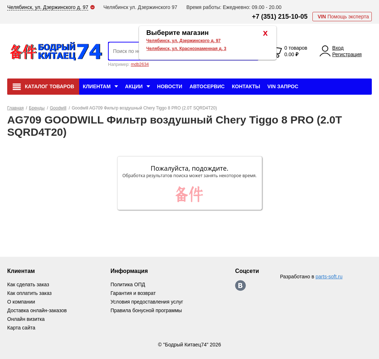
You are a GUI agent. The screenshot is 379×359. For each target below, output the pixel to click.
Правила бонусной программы (146, 310)
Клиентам (96, 86)
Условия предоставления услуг (146, 302)
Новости (169, 86)
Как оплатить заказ (29, 293)
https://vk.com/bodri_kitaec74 (240, 285)
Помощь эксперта (343, 16)
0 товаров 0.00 (295, 51)
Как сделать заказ (28, 284)
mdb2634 (140, 64)
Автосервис (207, 86)
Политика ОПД (127, 284)
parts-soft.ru (329, 276)
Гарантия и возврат (133, 293)
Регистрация (347, 54)
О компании (21, 302)
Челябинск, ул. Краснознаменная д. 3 (186, 48)
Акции (134, 86)
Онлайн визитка (26, 319)
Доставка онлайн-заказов (37, 310)
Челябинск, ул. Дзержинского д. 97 (183, 40)
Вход (338, 48)
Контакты (246, 86)
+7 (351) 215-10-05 (280, 16)
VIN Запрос (282, 86)
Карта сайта (21, 328)
